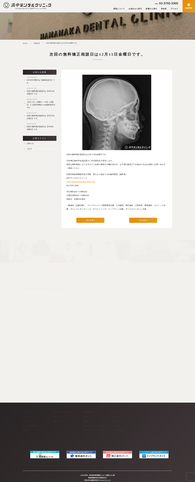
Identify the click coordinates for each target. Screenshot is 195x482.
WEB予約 (56, 421)
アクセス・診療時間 (30, 426)
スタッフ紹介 (28, 417)
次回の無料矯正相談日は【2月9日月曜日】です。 (40, 126)
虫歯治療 (86, 417)
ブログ (29, 149)
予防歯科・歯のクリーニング (93, 426)
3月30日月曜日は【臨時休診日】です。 (41, 80)
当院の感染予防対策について (64, 412)
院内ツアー (27, 421)
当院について (28, 412)
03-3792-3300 (166, 3)
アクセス (174, 9)
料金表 (164, 9)
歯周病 (85, 421)
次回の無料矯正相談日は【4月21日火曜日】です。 (41, 91)
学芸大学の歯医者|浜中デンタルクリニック (97, 477)
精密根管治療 (88, 412)
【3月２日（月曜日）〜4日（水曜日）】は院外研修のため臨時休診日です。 (41, 104)
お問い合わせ (58, 417)
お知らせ (30, 143)
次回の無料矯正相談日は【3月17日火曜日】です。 (41, 115)
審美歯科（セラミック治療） (93, 430)
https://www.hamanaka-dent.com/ (80, 182)
